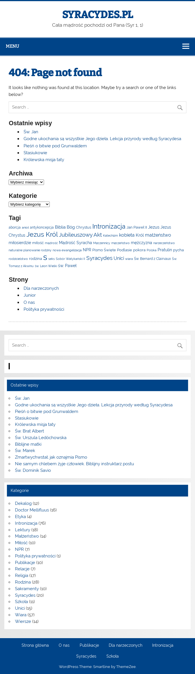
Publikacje (25, 562)
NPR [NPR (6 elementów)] (87, 250)
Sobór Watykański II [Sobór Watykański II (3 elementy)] (70, 258)
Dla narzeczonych (41, 288)
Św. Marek (25, 450)
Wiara (20, 614)
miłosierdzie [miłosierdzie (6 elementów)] (20, 242)
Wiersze (23, 621)
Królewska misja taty (44, 159)
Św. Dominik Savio (33, 470)
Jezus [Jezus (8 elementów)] (153, 227)
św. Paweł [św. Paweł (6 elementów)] (67, 265)
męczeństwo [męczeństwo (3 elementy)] (120, 243)
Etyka (20, 516)
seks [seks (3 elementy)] (51, 258)
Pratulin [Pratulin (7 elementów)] (165, 250)
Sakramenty (27, 588)
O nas (29, 302)
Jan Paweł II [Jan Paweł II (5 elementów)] (137, 227)
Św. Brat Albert (29, 431)
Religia (21, 575)
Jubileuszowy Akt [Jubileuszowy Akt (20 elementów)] (80, 234)
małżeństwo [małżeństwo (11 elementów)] (158, 235)
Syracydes (25, 595)
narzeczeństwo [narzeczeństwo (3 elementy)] (164, 243)
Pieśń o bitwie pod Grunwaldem (55, 145)
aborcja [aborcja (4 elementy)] (15, 227)
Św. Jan (31, 131)
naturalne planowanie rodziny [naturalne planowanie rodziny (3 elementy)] (30, 250)
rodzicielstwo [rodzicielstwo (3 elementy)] (18, 258)
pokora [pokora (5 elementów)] (139, 250)
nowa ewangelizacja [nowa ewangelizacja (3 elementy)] (67, 250)
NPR (19, 549)
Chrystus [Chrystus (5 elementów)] (83, 227)
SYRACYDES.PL (97, 15)
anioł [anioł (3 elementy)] (25, 227)
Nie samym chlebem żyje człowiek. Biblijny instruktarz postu (74, 463)
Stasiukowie (35, 152)
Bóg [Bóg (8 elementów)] (71, 227)
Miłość (21, 542)
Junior (30, 295)
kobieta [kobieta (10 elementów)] (127, 235)
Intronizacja (26, 523)
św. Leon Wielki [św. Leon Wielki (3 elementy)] (46, 266)
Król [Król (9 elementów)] (140, 235)
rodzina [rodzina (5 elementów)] (35, 258)
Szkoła (21, 601)
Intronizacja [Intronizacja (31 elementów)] (108, 226)
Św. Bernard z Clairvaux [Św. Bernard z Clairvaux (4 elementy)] (152, 259)
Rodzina (23, 582)
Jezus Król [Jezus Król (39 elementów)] (42, 234)
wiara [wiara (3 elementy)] (129, 258)
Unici (20, 608)
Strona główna (35, 646)
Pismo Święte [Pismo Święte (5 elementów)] (104, 250)
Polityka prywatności (44, 309)
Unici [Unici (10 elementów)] (119, 258)
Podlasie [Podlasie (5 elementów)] (124, 250)
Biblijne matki (28, 444)
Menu (12, 46)
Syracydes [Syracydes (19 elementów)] (99, 258)
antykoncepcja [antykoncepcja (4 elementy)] (42, 227)
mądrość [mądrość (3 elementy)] (51, 243)
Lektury (22, 529)
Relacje (22, 568)
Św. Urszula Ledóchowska (40, 437)
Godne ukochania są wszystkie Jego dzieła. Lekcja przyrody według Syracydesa (102, 138)
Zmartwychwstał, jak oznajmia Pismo (51, 457)
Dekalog (23, 503)
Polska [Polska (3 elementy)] (151, 250)
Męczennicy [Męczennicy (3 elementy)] (101, 243)
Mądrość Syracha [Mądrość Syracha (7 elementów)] (75, 242)
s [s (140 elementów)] (45, 257)
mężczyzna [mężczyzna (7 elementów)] (141, 242)
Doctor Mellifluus (32, 510)
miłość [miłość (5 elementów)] (38, 243)
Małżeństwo (27, 536)
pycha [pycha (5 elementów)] (178, 250)
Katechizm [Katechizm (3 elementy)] (110, 235)
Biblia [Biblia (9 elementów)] (60, 227)
